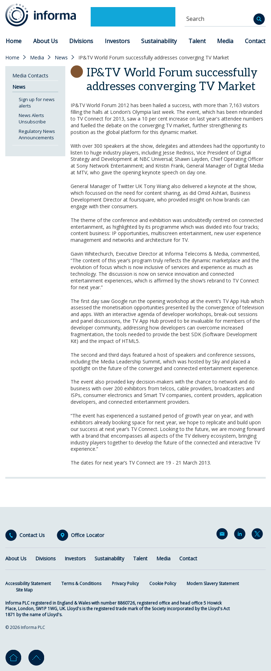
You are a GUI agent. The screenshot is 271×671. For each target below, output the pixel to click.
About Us (45, 41)
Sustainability (159, 41)
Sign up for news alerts (37, 102)
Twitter (259, 535)
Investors (117, 41)
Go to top (36, 658)
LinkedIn (241, 535)
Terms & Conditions (81, 583)
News (61, 57)
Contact (255, 41)
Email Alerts (223, 535)
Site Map (24, 590)
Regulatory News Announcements (37, 134)
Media (225, 41)
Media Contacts (30, 75)
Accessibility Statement (28, 583)
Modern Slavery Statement (213, 583)
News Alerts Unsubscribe (32, 118)
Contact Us (32, 535)
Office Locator (87, 535)
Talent (197, 41)
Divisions (81, 41)
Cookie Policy (162, 583)
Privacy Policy (125, 583)
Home (14, 41)
